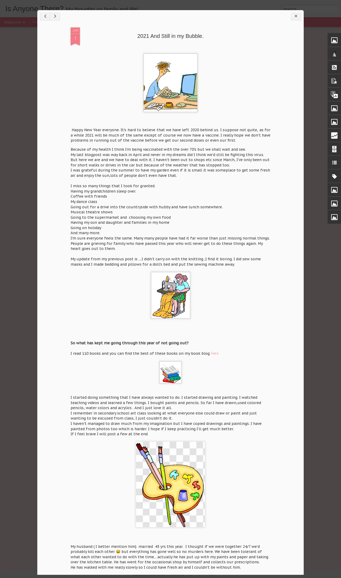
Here (214, 354)
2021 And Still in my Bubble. (170, 36)
